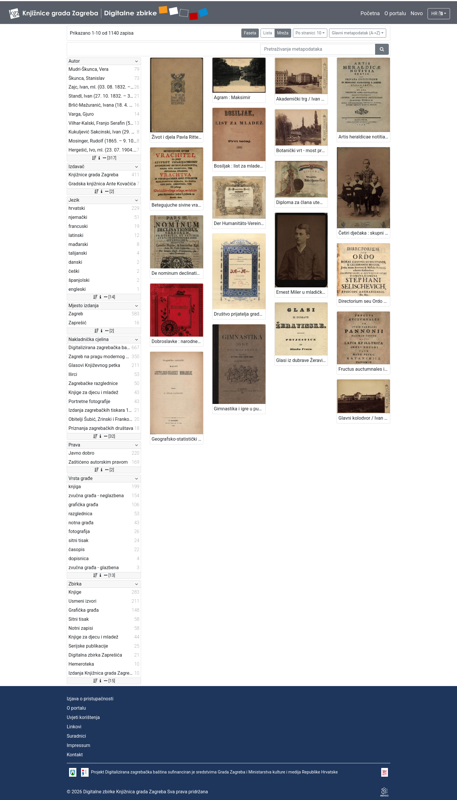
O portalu (395, 13)
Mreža (283, 33)
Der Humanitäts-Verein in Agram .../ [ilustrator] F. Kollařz (240, 223)
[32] (104, 436)
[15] (104, 680)
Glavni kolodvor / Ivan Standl (364, 418)
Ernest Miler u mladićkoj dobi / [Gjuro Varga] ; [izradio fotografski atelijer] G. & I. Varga (302, 292)
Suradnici (76, 736)
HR (437, 13)
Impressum (78, 745)
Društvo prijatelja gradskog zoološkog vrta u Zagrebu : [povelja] (240, 314)
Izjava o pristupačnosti (90, 698)
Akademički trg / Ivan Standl (302, 99)
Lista (267, 33)
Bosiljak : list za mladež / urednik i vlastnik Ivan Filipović (240, 166)
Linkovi (74, 726)
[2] (104, 191)
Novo (417, 13)
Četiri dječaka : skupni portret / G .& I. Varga (364, 233)
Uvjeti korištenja (83, 717)
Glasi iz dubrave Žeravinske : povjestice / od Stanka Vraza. (302, 360)
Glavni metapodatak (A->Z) (356, 33)
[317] (104, 158)
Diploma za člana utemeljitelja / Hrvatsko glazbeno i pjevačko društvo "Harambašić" (302, 202)
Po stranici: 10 (308, 33)
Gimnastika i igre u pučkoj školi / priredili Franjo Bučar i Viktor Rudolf (240, 409)
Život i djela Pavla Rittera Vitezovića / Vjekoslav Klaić (177, 137)
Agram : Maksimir (232, 97)
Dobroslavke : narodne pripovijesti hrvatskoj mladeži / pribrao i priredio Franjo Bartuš (177, 341)
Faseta (250, 33)
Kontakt (75, 754)
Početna (370, 13)
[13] (104, 575)
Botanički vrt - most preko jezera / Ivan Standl (302, 150)
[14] (104, 297)
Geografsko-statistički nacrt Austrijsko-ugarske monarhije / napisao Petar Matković (177, 439)
